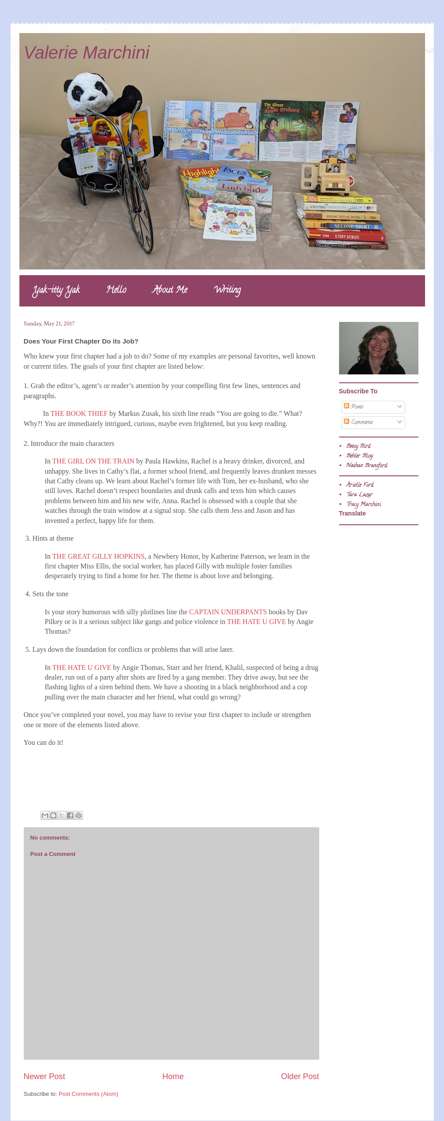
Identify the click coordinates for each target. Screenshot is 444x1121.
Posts (353, 407)
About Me (170, 291)
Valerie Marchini (86, 52)
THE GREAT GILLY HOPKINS (98, 556)
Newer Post (44, 1076)
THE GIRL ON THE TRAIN (93, 461)
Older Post (300, 1076)
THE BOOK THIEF (79, 413)
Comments (358, 422)
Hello (116, 291)
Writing (227, 291)
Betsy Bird (358, 446)
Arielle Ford (359, 485)
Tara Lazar (359, 495)
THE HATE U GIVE (256, 621)
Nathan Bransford (366, 466)
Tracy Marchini (363, 504)
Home (173, 1076)
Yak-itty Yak (56, 291)
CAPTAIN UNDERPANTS (228, 612)
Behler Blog (359, 456)
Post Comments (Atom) (88, 1094)
